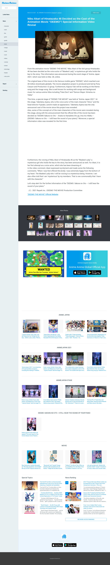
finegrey (54, 12)
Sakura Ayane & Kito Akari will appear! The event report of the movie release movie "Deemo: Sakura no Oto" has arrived (30, 434)
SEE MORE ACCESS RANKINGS (86, 519)
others (5, 58)
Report (4, 84)
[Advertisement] (63, 3)
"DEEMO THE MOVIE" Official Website (43, 194)
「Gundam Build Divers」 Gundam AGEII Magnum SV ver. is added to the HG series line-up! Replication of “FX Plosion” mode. (51, 494)
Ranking (5, 90)
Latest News (6, 14)
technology (6, 69)
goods (5, 40)
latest (5, 44)
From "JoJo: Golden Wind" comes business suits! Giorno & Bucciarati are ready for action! (93, 506)
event (5, 29)
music (5, 51)
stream (6, 65)
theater (6, 72)
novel (5, 54)
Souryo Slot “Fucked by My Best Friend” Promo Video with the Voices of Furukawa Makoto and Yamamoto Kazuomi (94, 494)
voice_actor (7, 76)
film (5, 33)
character (6, 26)
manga (6, 47)
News (4, 21)
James (59, 12)
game (5, 37)
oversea (6, 62)
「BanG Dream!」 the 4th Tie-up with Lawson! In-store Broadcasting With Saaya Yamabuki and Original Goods (51, 506)
